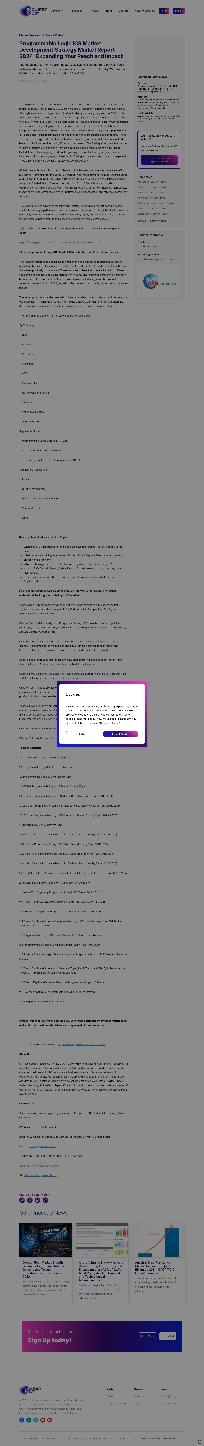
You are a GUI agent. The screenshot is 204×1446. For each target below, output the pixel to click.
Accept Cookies (120, 734)
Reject (82, 734)
